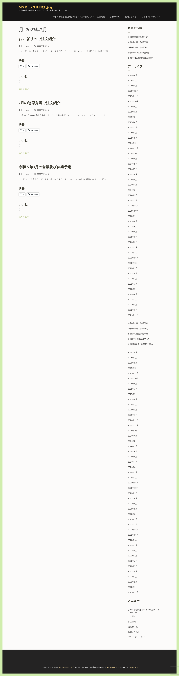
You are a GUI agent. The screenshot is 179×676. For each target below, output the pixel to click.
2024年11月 (133, 148)
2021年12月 (133, 315)
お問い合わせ (130, 17)
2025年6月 (132, 111)
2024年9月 (132, 158)
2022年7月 (132, 278)
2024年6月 (132, 174)
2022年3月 (132, 299)
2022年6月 (132, 284)
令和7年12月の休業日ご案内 (140, 58)
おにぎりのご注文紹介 (37, 39)
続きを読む (24, 88)
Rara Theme (112, 667)
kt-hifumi (25, 46)
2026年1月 (132, 85)
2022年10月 (133, 263)
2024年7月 (132, 169)
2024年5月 (132, 179)
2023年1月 (132, 247)
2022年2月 (132, 304)
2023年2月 (132, 242)
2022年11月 (133, 257)
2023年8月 (132, 221)
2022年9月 (132, 268)
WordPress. (133, 667)
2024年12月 (133, 143)
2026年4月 (132, 75)
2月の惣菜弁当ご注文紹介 (39, 103)
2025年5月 (132, 117)
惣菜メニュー (136, 616)
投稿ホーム (115, 17)
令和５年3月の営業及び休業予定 (45, 167)
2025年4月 (132, 122)
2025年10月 (133, 101)
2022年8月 (132, 273)
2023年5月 (132, 231)
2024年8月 (132, 164)
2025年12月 (133, 91)
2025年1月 (132, 138)
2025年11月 (133, 96)
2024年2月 (132, 195)
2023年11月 (133, 205)
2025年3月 (132, 127)
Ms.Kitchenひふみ (36, 7)
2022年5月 (132, 289)
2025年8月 (132, 106)
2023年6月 (132, 226)
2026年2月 (132, 80)
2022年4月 (132, 294)
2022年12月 (133, 252)
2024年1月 (132, 200)
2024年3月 (132, 190)
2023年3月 (132, 237)
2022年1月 (132, 310)
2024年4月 (132, 184)
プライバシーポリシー (151, 17)
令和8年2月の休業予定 (138, 47)
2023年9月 (132, 216)
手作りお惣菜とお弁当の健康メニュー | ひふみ (72, 17)
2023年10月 (133, 211)
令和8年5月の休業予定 (138, 37)
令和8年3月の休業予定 (138, 42)
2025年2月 (132, 132)
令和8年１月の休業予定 (138, 52)
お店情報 (101, 17)
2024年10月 (133, 153)
